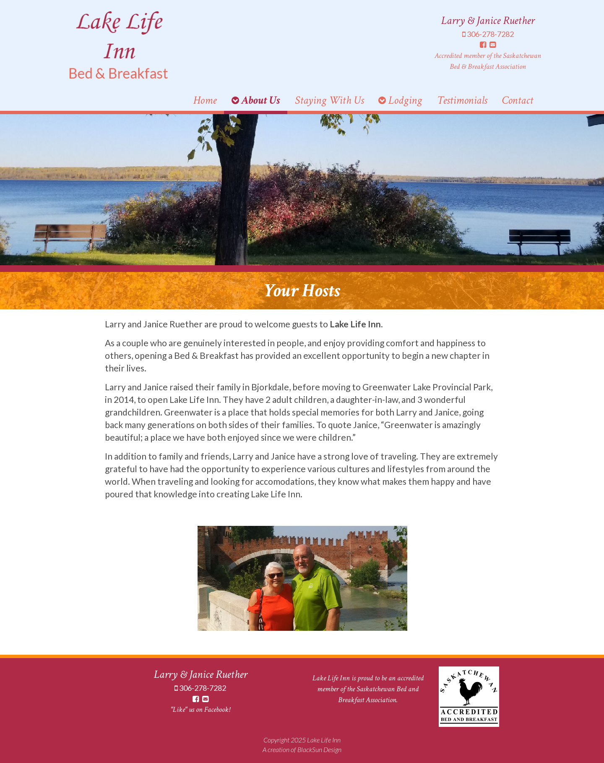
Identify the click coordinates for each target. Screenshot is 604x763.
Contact (517, 100)
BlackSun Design (319, 749)
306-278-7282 (488, 34)
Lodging (400, 100)
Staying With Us (329, 100)
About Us (256, 100)
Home (204, 100)
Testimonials (462, 100)
